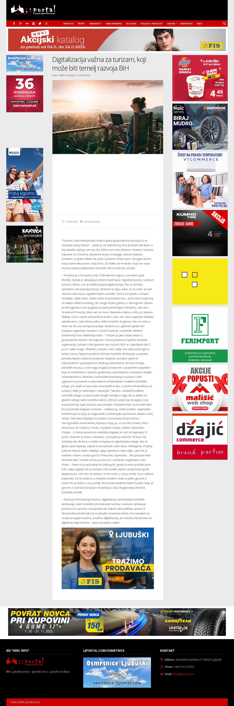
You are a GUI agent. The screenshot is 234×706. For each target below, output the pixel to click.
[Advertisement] (108, 184)
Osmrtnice (186, 23)
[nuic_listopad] (200, 149)
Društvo (68, 23)
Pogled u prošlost (152, 23)
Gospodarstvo (92, 221)
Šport (81, 23)
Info (199, 23)
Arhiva (171, 23)
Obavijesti (95, 23)
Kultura (131, 23)
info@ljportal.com (183, 674)
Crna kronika (114, 23)
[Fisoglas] (108, 588)
